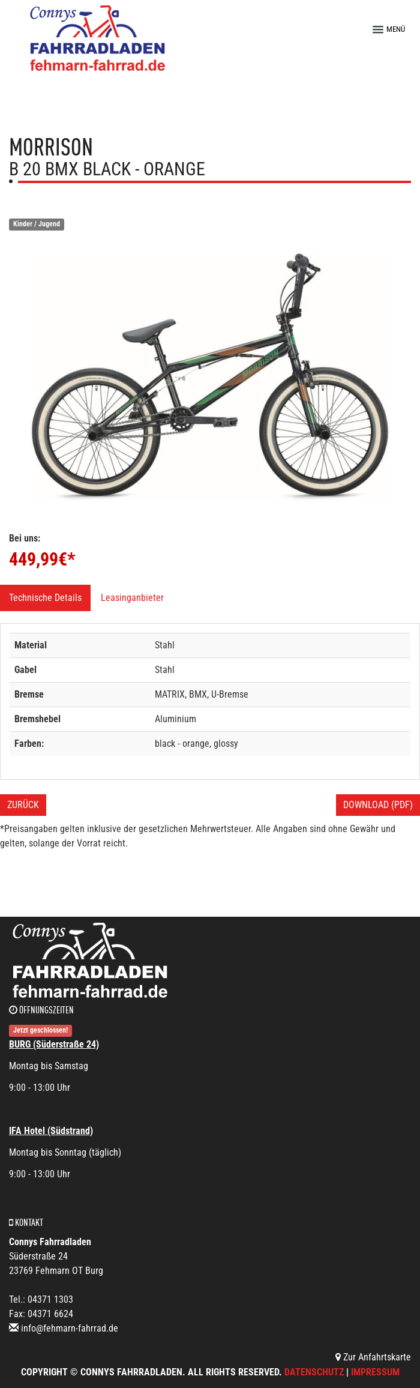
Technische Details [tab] (45, 597)
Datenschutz (314, 1372)
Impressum (375, 1372)
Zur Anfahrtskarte (373, 1357)
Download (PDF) (378, 804)
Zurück (23, 804)
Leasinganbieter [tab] (132, 597)
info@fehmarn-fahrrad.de (69, 1328)
